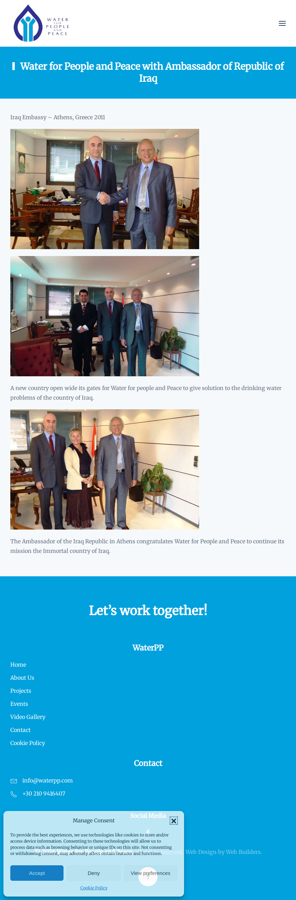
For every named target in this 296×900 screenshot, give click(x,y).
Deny (94, 873)
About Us (22, 677)
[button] (173, 820)
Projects (20, 690)
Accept (37, 873)
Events (19, 703)
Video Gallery (27, 716)
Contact (20, 729)
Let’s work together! (148, 611)
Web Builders (243, 851)
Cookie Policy (93, 887)
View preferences (151, 873)
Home (18, 664)
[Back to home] (41, 23)
